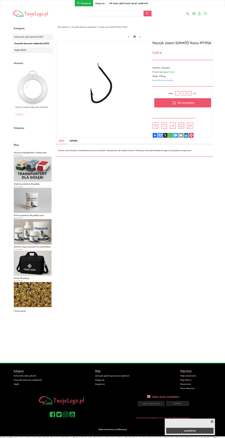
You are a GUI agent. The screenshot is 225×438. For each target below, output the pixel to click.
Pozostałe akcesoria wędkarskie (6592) (31, 43)
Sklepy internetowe (181, 417)
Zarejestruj (99, 384)
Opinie (73, 141)
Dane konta (185, 384)
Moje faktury (186, 379)
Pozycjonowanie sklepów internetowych (153, 417)
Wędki (16, 384)
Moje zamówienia (188, 375)
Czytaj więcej (20, 310)
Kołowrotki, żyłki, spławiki (25, 375)
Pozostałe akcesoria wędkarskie (84, 27)
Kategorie (19, 28)
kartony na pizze (33, 434)
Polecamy (19, 128)
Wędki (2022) (20, 50)
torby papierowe (87, 434)
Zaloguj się (100, 3)
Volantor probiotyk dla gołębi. (27, 183)
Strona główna (63, 27)
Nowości (18, 63)
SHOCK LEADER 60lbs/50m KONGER (31, 107)
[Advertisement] (112, 341)
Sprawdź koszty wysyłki (162, 80)
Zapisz (177, 403)
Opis (61, 141)
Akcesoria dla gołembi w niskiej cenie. (30, 152)
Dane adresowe (187, 388)
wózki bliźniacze (141, 434)
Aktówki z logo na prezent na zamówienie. (32, 246)
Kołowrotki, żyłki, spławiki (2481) (28, 36)
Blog (16, 145)
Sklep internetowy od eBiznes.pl (113, 429)
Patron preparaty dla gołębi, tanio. (29, 215)
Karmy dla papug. (21, 278)
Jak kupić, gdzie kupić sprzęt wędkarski (128, 3)
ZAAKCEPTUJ (190, 430)
